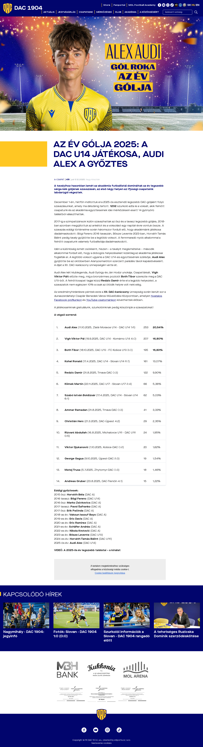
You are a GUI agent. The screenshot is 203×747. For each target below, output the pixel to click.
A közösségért (149, 12)
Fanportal (119, 5)
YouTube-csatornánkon (101, 300)
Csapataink (86, 12)
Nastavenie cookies (101, 743)
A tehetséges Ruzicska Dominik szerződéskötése (176, 634)
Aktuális (49, 12)
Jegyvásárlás (66, 12)
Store (106, 5)
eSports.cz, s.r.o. (122, 740)
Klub (118, 12)
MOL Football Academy (142, 5)
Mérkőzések (104, 12)
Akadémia (130, 12)
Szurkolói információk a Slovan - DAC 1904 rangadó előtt (127, 636)
